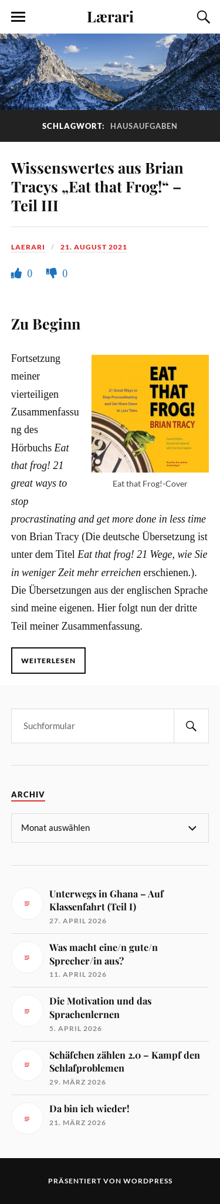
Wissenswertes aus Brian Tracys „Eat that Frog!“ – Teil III (97, 186)
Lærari (110, 16)
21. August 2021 (93, 246)
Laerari (28, 246)
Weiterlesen (48, 660)
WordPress (147, 1180)
